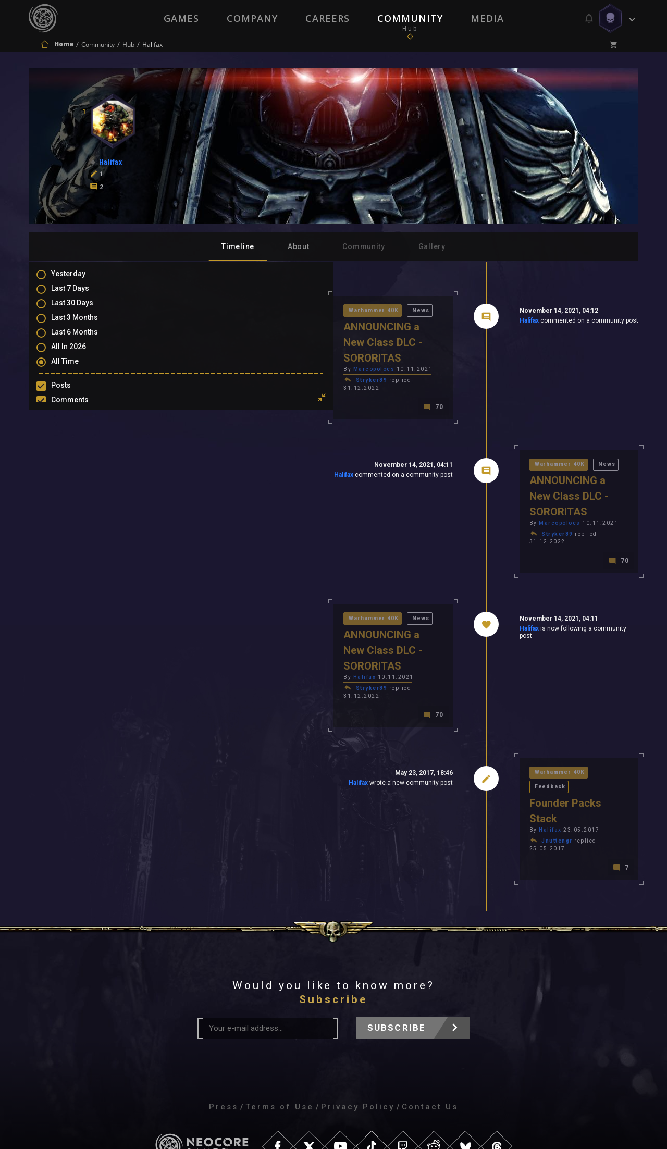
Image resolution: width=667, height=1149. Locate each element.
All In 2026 (78, 355)
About (299, 246)
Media (488, 18)
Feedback (542, 711)
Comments (80, 410)
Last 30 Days (82, 310)
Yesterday (78, 280)
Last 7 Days (80, 295)
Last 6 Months (84, 340)
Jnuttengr (483, 750)
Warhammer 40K (227, 311)
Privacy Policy (357, 1010)
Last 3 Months (84, 325)
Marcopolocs (226, 355)
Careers (327, 18)
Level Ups (77, 455)
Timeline (237, 246)
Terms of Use (279, 1010)
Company (251, 18)
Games (180, 18)
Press (223, 1010)
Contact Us (430, 1010)
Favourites (79, 440)
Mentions (77, 425)
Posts (71, 395)
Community (410, 18)
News (276, 311)
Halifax (454, 322)
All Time (75, 370)
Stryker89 (224, 366)
